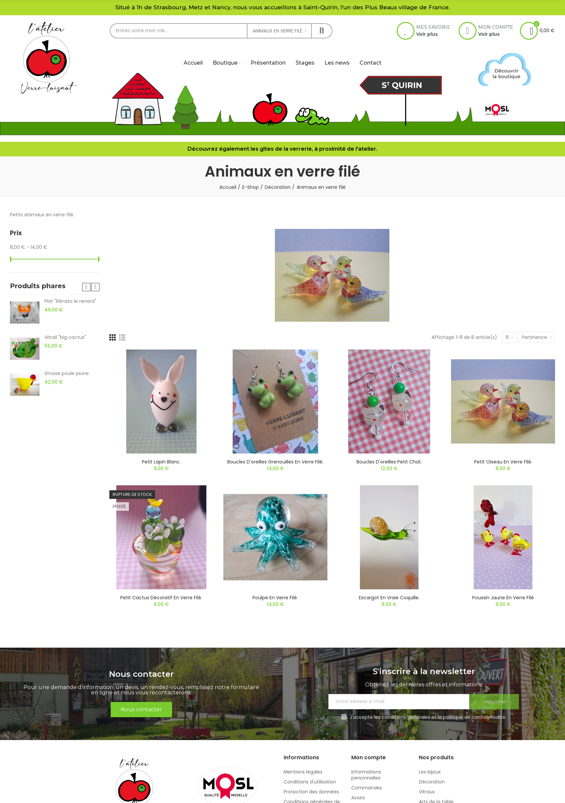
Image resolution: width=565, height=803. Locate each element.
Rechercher (321, 30)
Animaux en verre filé (277, 30)
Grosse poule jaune (66, 373)
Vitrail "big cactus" (65, 337)
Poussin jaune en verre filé (503, 597)
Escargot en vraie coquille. (389, 597)
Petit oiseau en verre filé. (503, 461)
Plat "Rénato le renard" (70, 301)
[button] (86, 287)
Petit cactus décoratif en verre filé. (161, 597)
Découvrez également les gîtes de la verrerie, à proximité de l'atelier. (282, 149)
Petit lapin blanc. (161, 461)
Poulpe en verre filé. (275, 597)
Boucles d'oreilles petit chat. (389, 461)
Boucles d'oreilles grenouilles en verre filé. (275, 461)
